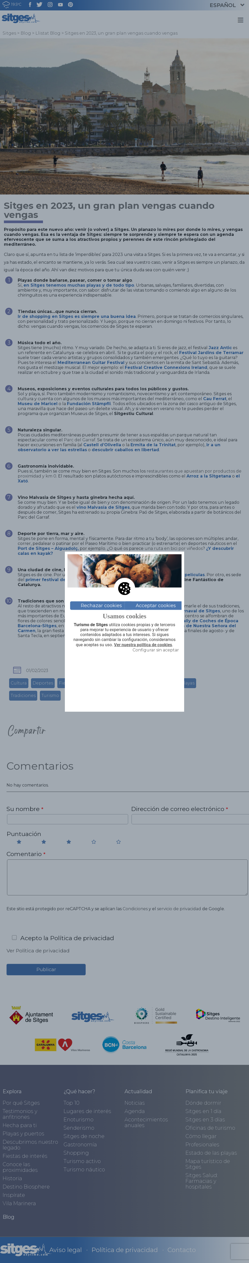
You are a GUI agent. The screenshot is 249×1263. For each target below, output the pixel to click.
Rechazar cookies (101, 605)
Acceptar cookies (156, 605)
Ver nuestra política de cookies (143, 645)
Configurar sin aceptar (156, 649)
